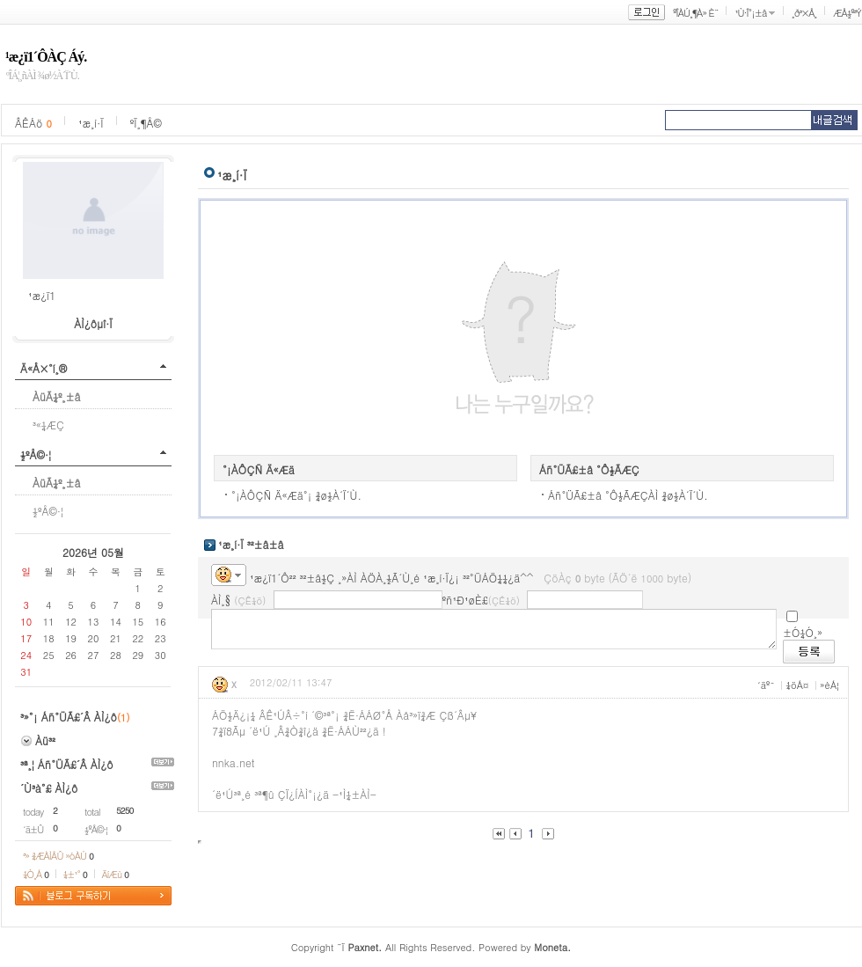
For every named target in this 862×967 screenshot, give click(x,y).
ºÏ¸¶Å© (146, 122)
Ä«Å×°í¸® (43, 368)
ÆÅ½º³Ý (847, 12)
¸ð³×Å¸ (804, 12)
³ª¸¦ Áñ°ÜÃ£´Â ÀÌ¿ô (66, 764)
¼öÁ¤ (796, 685)
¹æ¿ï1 (41, 295)
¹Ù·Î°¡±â (750, 12)
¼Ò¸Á (35, 874)
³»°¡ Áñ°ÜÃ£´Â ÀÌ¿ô (68, 716)
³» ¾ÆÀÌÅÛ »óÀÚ (58, 855)
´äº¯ (766, 685)
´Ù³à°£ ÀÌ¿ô (48, 787)
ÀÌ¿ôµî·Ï (93, 323)
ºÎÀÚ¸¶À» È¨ (695, 12)
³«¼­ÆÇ (48, 424)
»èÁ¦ (829, 685)
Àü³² (45, 740)
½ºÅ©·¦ (35, 454)
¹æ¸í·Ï (91, 122)
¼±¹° (75, 874)
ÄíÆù (115, 874)
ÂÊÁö (33, 122)
